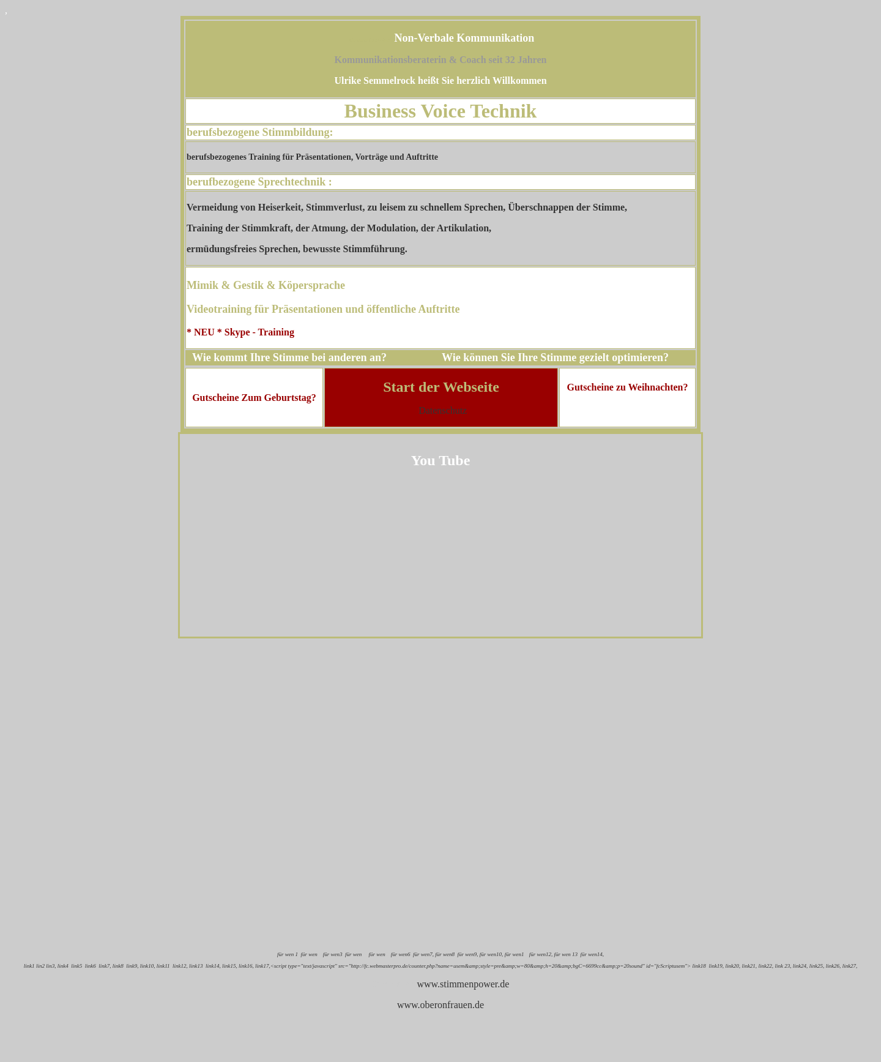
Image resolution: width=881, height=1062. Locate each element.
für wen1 (514, 954)
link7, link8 (110, 966)
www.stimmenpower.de (463, 984)
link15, (229, 966)
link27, (850, 966)
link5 (76, 966)
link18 (699, 966)
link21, (749, 966)
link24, (801, 966)
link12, (181, 966)
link (779, 966)
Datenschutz (442, 410)
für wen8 (445, 954)
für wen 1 (287, 954)
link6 (90, 966)
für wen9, (468, 954)
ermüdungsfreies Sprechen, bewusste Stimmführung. (297, 249)
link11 (163, 966)
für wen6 (401, 954)
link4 (63, 966)
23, (788, 966)
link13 (196, 966)
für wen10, (492, 954)
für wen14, (592, 954)
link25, (817, 966)
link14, (213, 966)
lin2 (40, 966)
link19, (716, 966)
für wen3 (333, 954)
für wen (308, 954)
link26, (833, 966)
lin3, (51, 966)
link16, (246, 966)
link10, (147, 966)
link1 (29, 966)
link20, (733, 966)
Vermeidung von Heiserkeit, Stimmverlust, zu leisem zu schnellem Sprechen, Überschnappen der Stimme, (407, 207)
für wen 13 (566, 954)
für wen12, (539, 954)
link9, (132, 966)
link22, (765, 966)
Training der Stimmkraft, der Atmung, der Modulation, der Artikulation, (339, 228)
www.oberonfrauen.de (440, 1005)
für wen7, (423, 954)
